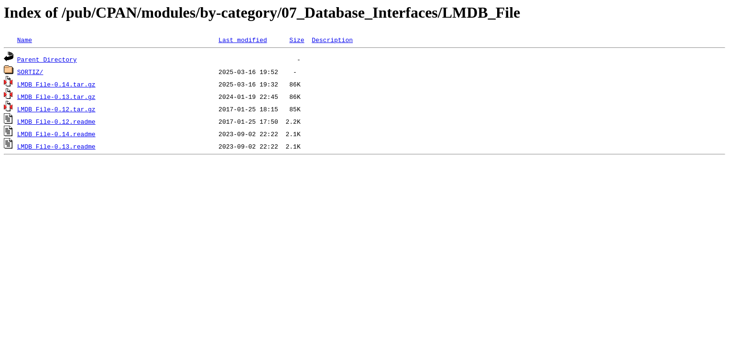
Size (296, 39)
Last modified (242, 39)
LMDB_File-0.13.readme (56, 146)
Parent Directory (47, 59)
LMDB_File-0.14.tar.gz (56, 84)
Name (24, 39)
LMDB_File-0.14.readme (56, 133)
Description (332, 39)
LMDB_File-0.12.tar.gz (56, 109)
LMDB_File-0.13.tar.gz (56, 96)
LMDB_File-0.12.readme (56, 121)
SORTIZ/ (30, 71)
